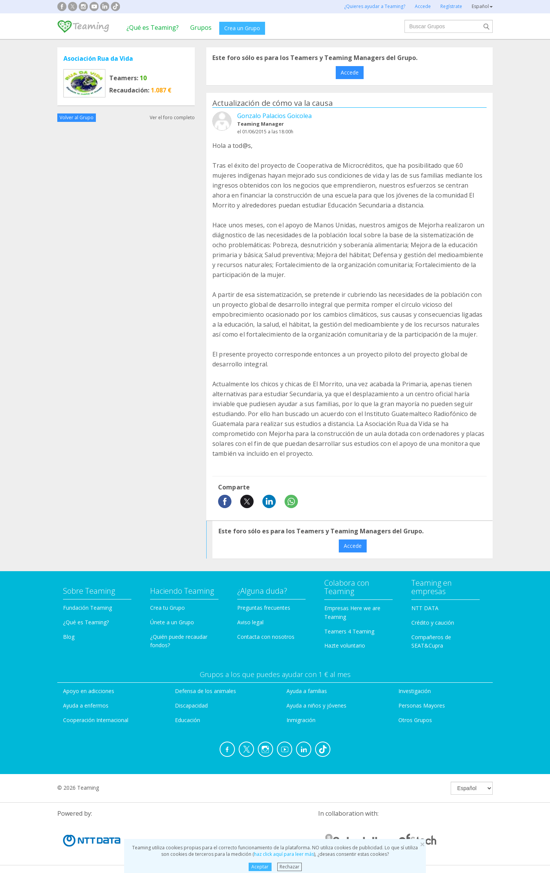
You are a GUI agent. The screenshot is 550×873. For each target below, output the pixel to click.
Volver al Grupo (77, 117)
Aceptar (260, 866)
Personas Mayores (421, 705)
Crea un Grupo (242, 28)
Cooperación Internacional (95, 720)
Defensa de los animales (205, 691)
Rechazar (289, 866)
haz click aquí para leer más (284, 854)
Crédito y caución (432, 622)
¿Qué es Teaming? (152, 27)
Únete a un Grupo (172, 622)
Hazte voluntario (344, 645)
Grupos (201, 27)
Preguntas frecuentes (263, 607)
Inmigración (300, 720)
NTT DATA (424, 608)
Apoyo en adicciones (88, 691)
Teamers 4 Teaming (349, 631)
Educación (187, 720)
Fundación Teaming (87, 607)
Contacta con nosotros (265, 636)
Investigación (414, 691)
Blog (68, 636)
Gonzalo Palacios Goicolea (274, 116)
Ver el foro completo (172, 117)
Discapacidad (191, 705)
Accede (350, 72)
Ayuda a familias (306, 691)
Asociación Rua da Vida (98, 58)
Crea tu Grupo (167, 607)
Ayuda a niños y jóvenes (316, 705)
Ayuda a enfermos (85, 705)
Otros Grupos (415, 720)
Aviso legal (250, 622)
